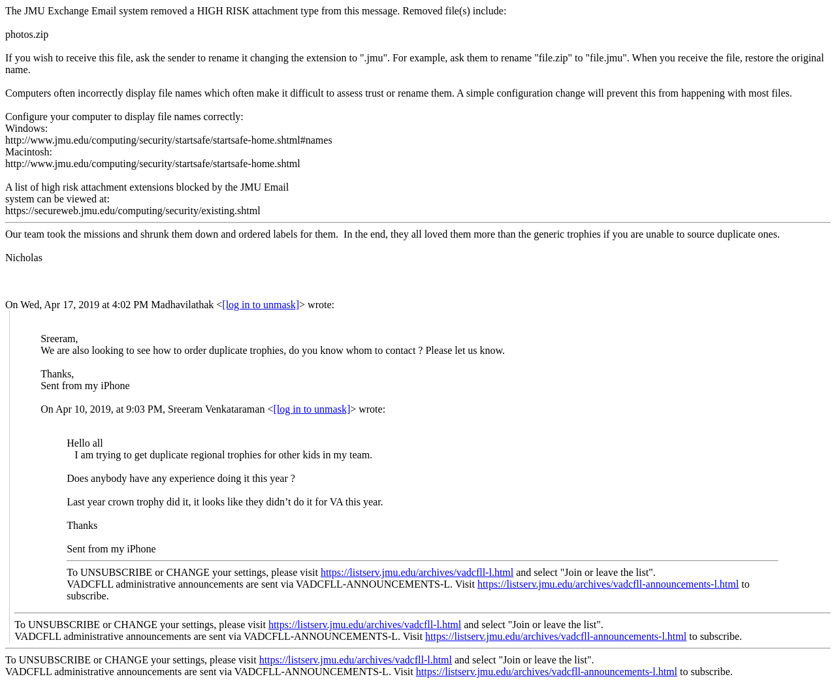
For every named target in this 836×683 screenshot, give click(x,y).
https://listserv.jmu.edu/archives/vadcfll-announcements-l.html (608, 584)
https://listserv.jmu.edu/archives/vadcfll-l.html (417, 572)
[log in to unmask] (260, 304)
